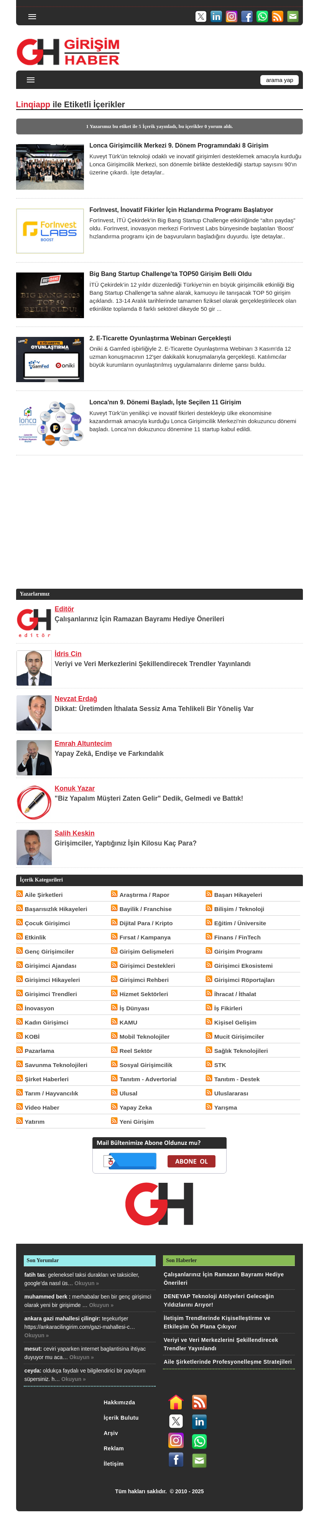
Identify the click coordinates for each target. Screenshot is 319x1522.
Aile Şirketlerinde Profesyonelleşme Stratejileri (228, 1362)
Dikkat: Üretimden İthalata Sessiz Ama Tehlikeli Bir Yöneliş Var (154, 709)
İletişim (113, 1464)
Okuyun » (86, 1283)
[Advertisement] (157, 533)
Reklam (114, 1448)
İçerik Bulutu (121, 1418)
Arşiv (111, 1433)
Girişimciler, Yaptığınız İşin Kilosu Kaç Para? (126, 843)
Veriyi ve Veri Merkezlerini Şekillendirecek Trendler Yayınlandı (153, 664)
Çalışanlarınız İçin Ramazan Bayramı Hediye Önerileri (140, 619)
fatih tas (35, 1275)
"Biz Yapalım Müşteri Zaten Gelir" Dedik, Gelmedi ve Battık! (149, 798)
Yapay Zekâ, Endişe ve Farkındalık (109, 753)
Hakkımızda (119, 1402)
